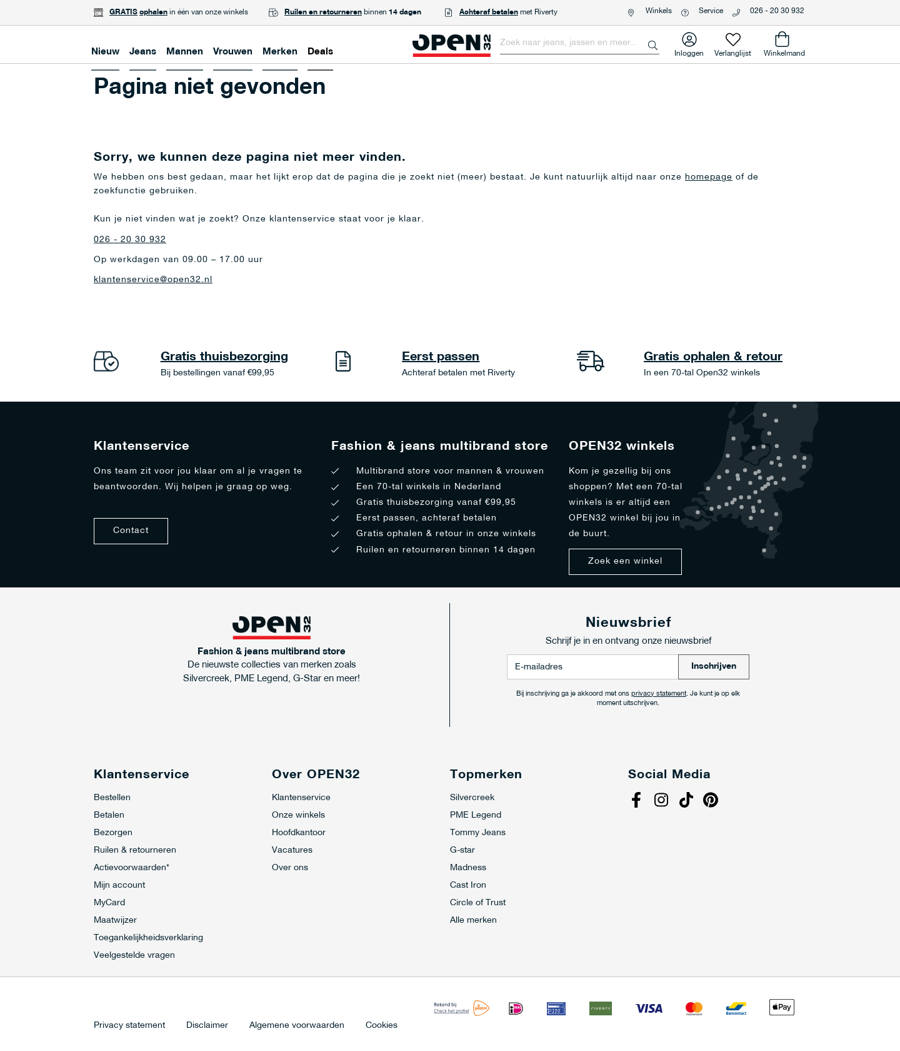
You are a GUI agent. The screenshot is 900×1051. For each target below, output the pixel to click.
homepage (708, 177)
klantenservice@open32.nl (153, 280)
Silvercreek (472, 798)
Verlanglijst (732, 51)
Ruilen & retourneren (135, 850)
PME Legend (475, 815)
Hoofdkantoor (299, 833)
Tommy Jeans (478, 833)
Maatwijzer (115, 920)
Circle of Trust (478, 903)
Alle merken (473, 920)
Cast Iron (468, 885)
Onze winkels (298, 815)
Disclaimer (207, 1026)
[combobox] (579, 43)
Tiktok (687, 801)
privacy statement (658, 694)
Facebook (637, 801)
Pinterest (712, 801)
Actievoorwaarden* (131, 868)
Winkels (659, 11)
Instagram (662, 801)
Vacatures (292, 850)
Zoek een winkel (625, 561)
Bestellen (112, 798)
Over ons (290, 868)
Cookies (382, 1026)
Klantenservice (301, 798)
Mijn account (119, 885)
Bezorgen (113, 833)
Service (711, 11)
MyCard (109, 903)
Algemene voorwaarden (296, 1026)
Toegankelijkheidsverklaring (148, 938)
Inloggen (689, 51)
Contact (131, 531)
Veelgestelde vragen (134, 955)
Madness (468, 868)
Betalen (109, 815)
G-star (462, 850)
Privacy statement (129, 1026)
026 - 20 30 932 (777, 11)
